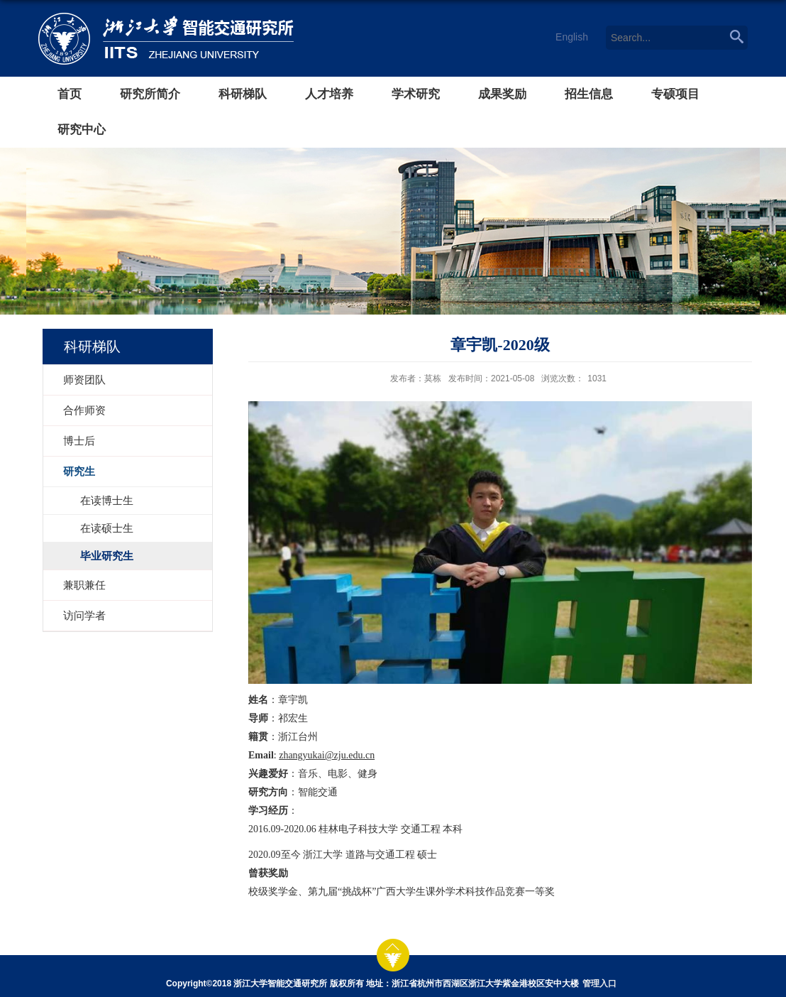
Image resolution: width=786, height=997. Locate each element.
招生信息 (589, 94)
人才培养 (329, 94)
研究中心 (81, 129)
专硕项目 (675, 94)
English (571, 37)
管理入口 (599, 983)
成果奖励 (502, 94)
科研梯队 (242, 94)
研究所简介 (150, 94)
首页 (69, 94)
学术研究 (416, 94)
